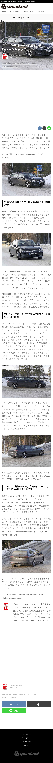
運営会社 (26, 745)
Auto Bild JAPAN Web (16, 55)
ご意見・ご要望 (26, 741)
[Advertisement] (26, 98)
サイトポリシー (26, 738)
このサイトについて (26, 734)
